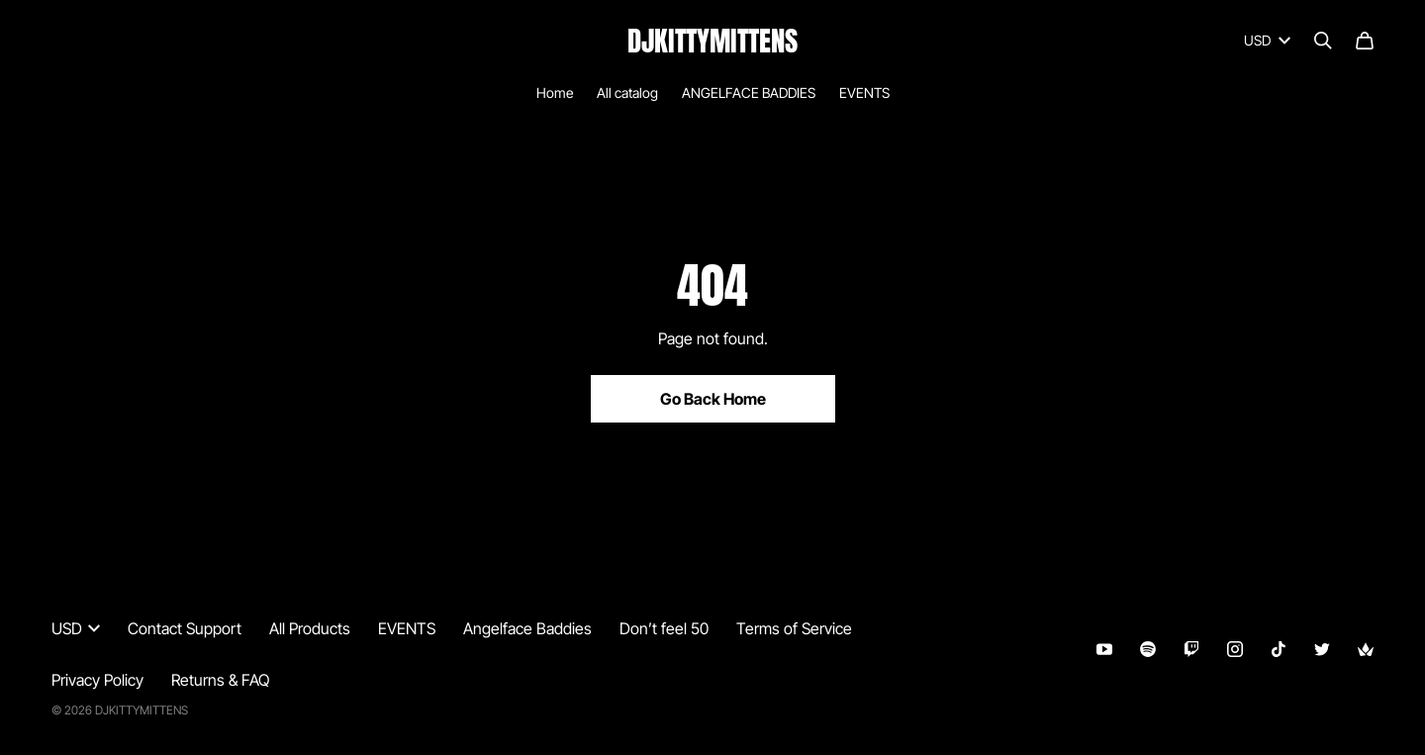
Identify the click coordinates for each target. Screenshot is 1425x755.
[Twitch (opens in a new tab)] (1191, 649)
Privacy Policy (97, 680)
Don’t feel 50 (664, 628)
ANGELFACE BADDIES (748, 92)
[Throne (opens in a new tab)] (1365, 649)
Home (554, 92)
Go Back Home (713, 399)
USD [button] (1267, 40)
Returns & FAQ (220, 680)
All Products (309, 628)
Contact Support (184, 628)
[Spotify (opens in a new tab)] (1148, 649)
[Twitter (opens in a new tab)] (1322, 649)
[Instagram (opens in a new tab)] (1235, 649)
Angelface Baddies (527, 628)
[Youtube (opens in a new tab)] (1104, 649)
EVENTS (864, 92)
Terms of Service (794, 628)
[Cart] (1365, 40)
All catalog (627, 92)
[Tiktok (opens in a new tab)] (1278, 649)
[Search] (1323, 40)
